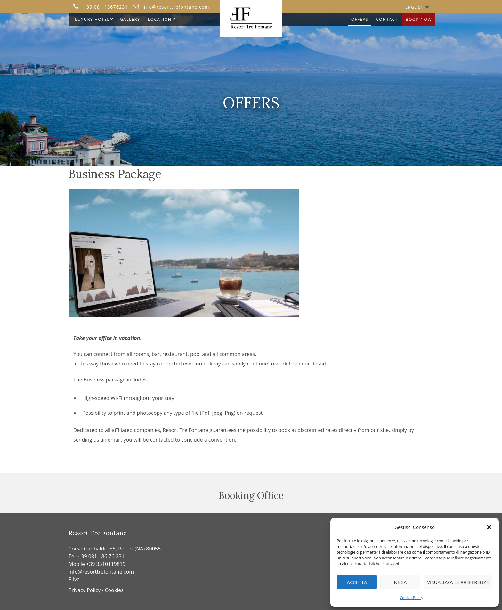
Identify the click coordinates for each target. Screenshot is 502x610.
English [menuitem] (414, 7)
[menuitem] (417, 7)
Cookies (114, 590)
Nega (400, 582)
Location (160, 19)
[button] (489, 527)
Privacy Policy (85, 590)
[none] (417, 7)
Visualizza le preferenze (458, 582)
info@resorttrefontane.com (101, 571)
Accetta (357, 582)
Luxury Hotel (92, 19)
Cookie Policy (411, 597)
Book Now (419, 19)
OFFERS (359, 19)
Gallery (130, 19)
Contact (387, 19)
